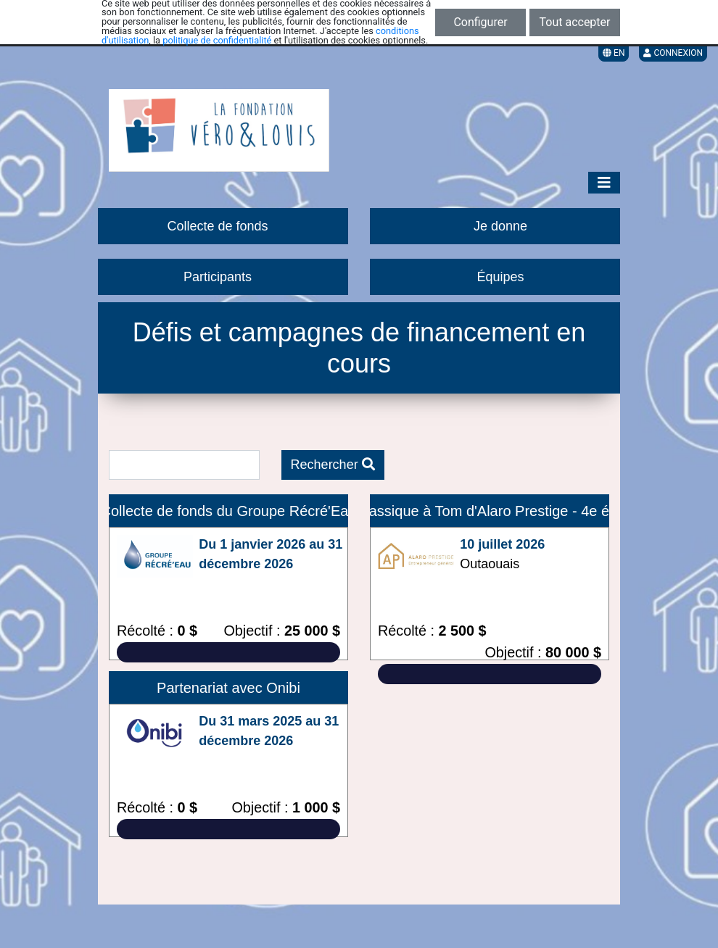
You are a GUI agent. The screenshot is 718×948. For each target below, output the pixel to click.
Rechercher (333, 464)
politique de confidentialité (216, 40)
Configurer (480, 22)
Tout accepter (575, 22)
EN (613, 53)
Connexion (673, 53)
